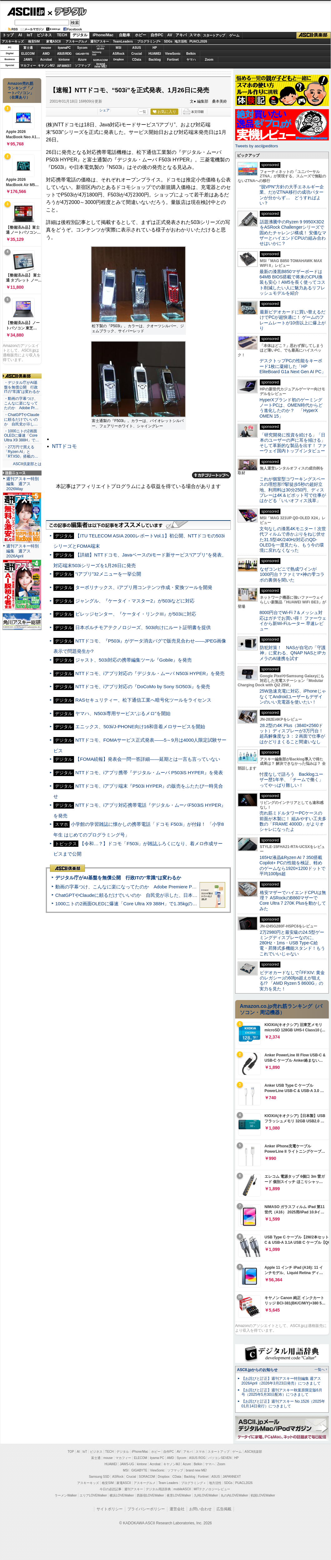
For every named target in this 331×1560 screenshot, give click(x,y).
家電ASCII (53, 41)
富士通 (28, 47)
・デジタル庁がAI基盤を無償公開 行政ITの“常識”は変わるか (22, 387)
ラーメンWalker (66, 1495)
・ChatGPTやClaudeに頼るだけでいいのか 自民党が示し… (21, 419)
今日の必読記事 (110, 1489)
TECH (62, 35)
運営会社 (177, 1509)
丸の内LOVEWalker (234, 1495)
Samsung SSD (99, 1476)
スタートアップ (214, 35)
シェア (104, 110)
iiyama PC (157, 1458)
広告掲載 (223, 1509)
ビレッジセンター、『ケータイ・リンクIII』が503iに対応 (135, 614)
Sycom (82, 47)
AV (169, 35)
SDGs (168, 41)
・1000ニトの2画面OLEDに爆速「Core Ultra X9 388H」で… (21, 436)
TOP (71, 1451)
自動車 (124, 35)
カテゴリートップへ (211, 475)
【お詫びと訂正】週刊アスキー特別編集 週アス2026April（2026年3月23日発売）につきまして (281, 1380)
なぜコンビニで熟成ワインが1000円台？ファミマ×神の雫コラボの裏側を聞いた (291, 574)
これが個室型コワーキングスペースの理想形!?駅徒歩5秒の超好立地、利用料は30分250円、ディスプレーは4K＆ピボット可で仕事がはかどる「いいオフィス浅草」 (292, 489)
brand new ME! (196, 1470)
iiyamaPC (64, 47)
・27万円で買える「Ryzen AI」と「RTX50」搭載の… (21, 452)
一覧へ (319, 1369)
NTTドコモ (64, 446)
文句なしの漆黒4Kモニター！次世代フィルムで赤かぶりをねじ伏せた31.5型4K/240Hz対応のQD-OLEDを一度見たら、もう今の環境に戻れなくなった (292, 539)
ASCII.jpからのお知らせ (257, 1370)
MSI (118, 47)
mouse (46, 47)
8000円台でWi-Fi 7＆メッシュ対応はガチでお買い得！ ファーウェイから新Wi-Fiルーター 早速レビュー (292, 620)
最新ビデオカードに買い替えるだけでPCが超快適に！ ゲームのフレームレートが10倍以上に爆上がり (292, 320)
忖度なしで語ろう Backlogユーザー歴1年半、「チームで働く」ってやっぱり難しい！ (291, 780)
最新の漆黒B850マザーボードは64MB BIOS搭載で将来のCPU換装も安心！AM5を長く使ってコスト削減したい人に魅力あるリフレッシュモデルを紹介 (292, 282)
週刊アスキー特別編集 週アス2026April (22, 551)
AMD (46, 53)
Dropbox (118, 59)
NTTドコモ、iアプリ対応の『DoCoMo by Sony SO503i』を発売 (142, 686)
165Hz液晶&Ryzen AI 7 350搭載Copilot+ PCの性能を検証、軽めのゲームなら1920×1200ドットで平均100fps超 (292, 865)
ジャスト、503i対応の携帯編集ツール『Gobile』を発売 (133, 660)
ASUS (136, 47)
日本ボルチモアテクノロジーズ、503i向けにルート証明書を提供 (143, 627)
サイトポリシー (109, 1509)
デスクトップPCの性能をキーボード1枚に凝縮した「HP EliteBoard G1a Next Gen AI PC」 (292, 366)
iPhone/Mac (103, 35)
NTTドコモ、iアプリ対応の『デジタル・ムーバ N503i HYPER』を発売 (150, 673)
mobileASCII (182, 1489)
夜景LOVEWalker (179, 1495)
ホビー (140, 35)
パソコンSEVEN (100, 47)
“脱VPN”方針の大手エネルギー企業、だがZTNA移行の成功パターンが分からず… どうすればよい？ (291, 195)
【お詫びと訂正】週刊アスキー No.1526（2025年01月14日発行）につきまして (283, 1403)
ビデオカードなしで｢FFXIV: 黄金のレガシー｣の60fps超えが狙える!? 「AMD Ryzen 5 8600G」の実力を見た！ (292, 980)
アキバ (181, 35)
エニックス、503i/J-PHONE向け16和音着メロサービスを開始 (140, 726)
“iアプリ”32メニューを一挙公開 (108, 574)
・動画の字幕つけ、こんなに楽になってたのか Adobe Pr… (21, 403)
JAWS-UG (127, 1464)
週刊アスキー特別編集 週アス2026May (22, 483)
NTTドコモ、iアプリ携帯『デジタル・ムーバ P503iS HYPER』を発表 (149, 772)
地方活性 (181, 41)
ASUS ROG (64, 53)
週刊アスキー (99, 41)
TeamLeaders (123, 41)
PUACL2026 (198, 41)
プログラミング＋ (193, 1483)
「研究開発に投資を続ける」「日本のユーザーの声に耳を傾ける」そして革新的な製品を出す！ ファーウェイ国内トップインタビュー (292, 443)
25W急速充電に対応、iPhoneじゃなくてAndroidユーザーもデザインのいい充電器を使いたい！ (292, 696)
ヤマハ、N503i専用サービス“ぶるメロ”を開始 (122, 713)
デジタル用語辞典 (158, 1489)
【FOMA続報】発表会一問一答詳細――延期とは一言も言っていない (147, 759)
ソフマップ (82, 65)
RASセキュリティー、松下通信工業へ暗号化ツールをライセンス (143, 700)
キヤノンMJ (46, 65)
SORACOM (147, 1476)
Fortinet (173, 59)
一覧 (142, 112)
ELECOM (28, 53)
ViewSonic (173, 53)
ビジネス (44, 35)
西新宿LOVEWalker (150, 1495)
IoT (29, 35)
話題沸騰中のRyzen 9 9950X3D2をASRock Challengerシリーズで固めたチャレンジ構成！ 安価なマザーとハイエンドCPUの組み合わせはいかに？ (292, 232)
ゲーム (234, 35)
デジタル (67, 11)
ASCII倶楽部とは (27, 464)
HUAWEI (155, 53)
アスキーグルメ (76, 41)
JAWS (27, 59)
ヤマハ (191, 59)
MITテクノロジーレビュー (212, 1489)
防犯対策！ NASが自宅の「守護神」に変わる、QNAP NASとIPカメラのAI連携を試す (292, 653)
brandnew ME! (100, 65)
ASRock (118, 53)
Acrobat (46, 59)
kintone (64, 59)
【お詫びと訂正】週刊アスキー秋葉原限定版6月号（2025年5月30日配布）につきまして (281, 1392)
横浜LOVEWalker (122, 1495)
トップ (8, 35)
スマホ (194, 35)
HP (155, 47)
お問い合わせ (200, 1509)
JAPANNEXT (64, 65)
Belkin (190, 53)
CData (136, 59)
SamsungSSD (96, 53)
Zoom (209, 59)
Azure (82, 59)
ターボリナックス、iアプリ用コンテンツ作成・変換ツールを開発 (143, 587)
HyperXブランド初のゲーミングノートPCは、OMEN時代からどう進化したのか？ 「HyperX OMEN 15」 (291, 408)
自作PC (157, 35)
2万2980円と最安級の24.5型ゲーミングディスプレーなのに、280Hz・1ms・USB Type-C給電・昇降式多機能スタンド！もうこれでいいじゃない (292, 943)
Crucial (136, 53)
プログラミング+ (149, 41)
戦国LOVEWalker (263, 1495)
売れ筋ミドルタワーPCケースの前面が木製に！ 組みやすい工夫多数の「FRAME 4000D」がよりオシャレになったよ (292, 821)
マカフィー (28, 65)
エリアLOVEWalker (93, 1495)
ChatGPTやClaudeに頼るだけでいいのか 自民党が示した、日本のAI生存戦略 (138, 895)
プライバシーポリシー (146, 1509)
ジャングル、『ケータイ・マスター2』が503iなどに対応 (135, 600)
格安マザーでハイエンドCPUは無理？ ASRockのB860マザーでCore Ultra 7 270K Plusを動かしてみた (292, 900)
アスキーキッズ (13, 41)
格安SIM (34, 41)
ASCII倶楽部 (313, 35)
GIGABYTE (82, 53)
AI (20, 35)
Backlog (155, 59)
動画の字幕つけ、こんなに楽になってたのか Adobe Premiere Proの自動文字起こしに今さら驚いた (160, 886)
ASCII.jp (26, 12)
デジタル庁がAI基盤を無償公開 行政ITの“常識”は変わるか (118, 877)
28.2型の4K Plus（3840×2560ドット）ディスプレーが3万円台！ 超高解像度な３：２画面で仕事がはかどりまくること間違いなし (292, 733)
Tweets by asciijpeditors (256, 146)
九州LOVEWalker (206, 1495)
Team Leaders (168, 1483)
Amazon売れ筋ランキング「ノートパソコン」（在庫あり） (20, 90)
